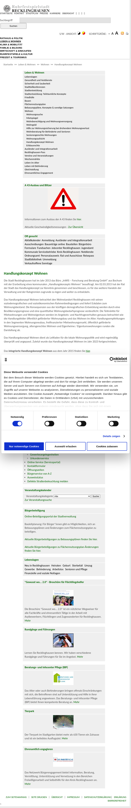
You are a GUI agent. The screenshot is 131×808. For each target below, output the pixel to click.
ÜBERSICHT (68, 13)
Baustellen (72, 244)
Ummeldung (49, 259)
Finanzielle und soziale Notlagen (42, 573)
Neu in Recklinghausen (37, 565)
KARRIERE (55, 13)
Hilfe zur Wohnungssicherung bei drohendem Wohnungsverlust (57, 128)
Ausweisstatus (35, 477)
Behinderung (44, 569)
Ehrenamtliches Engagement (39, 172)
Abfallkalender (33, 240)
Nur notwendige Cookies (24, 446)
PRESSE (44, 13)
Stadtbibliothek (33, 259)
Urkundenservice (39, 458)
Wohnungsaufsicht (35, 138)
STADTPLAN (32, 13)
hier (79, 219)
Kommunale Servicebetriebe (40, 251)
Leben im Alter (32, 162)
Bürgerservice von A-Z (39, 473)
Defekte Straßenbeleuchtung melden (47, 481)
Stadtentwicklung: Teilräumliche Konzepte (45, 93)
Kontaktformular (36, 466)
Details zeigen (111, 436)
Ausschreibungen (34, 244)
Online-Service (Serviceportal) (43, 462)
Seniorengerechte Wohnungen (41, 135)
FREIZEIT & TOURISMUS (13, 57)
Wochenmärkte (32, 159)
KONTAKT (19, 13)
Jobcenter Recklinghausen (66, 248)
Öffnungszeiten (35, 470)
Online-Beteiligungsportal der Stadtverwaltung (50, 516)
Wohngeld (31, 124)
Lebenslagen (31, 76)
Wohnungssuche (34, 114)
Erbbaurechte (33, 145)
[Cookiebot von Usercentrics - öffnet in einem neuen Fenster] (112, 359)
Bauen (28, 100)
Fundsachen (43, 248)
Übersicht (57, 797)
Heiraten (56, 565)
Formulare (30, 248)
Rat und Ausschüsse (71, 255)
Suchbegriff (6, 20)
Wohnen (45, 64)
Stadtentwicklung (33, 90)
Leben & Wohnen (26, 64)
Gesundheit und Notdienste (38, 80)
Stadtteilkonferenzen (35, 86)
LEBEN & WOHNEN (10, 41)
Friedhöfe (29, 97)
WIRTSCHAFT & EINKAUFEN (15, 51)
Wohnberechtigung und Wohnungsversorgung (49, 121)
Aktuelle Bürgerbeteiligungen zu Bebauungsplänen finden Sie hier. (61, 539)
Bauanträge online (55, 244)
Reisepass (88, 255)
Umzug (88, 565)
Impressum (73, 797)
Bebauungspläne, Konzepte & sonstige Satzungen (49, 107)
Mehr (28, 620)
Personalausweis (50, 255)
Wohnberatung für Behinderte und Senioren (48, 131)
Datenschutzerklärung (97, 797)
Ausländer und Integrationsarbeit (41, 148)
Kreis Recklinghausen (68, 251)
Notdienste (87, 251)
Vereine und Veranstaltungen (39, 155)
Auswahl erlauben (65, 446)
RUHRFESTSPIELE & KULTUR (16, 54)
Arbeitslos (57, 569)
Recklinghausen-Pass (35, 152)
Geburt (66, 565)
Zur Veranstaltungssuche (38, 500)
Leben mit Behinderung (36, 166)
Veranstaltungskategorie (39, 496)
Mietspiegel (32, 117)
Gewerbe (30, 569)
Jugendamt (87, 248)
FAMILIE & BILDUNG (11, 48)
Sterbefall (77, 565)
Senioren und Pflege (76, 569)
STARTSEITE (6, 13)
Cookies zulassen (107, 446)
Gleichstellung (32, 169)
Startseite (8, 64)
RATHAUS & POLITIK (11, 38)
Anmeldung (48, 240)
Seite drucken (39, 797)
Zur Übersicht (75, 227)
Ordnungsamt (32, 255)
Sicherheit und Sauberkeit (37, 83)
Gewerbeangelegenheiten (44, 454)
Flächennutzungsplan (35, 104)
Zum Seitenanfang (16, 797)
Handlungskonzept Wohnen (68, 64)
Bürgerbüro (85, 244)
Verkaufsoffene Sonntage (38, 263)
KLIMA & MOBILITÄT (11, 44)
